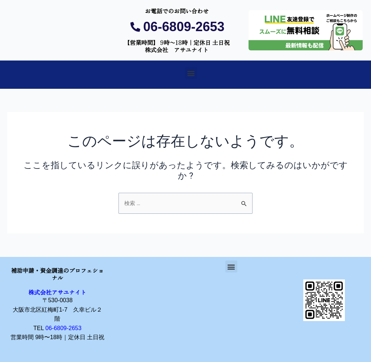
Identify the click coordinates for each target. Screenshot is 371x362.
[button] (191, 73)
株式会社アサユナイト (57, 292)
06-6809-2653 (63, 328)
